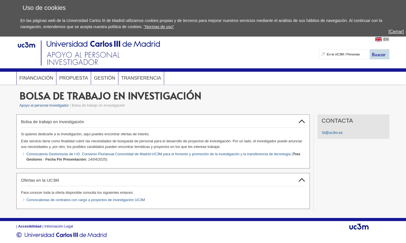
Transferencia (141, 78)
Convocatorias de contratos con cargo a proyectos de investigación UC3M (86, 200)
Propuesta (73, 78)
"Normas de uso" (159, 26)
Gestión (104, 78)
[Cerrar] (396, 31)
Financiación (36, 78)
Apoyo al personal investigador (44, 105)
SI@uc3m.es (332, 132)
